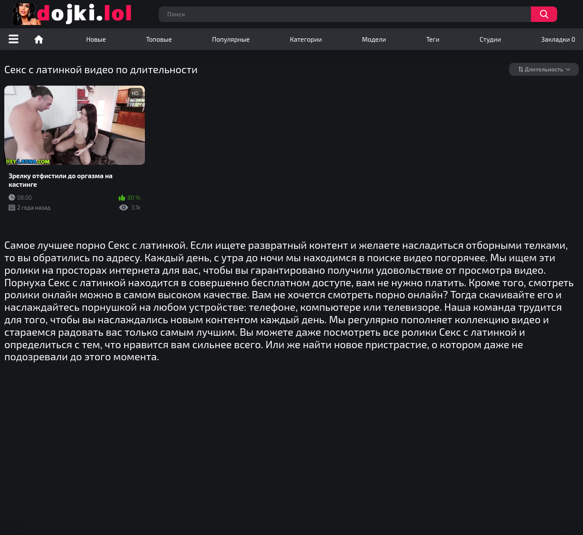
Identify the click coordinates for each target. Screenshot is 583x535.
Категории (306, 39)
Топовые (159, 39)
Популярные (231, 39)
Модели (374, 39)
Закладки (558, 39)
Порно (38, 39)
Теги (432, 39)
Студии (490, 39)
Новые (96, 39)
